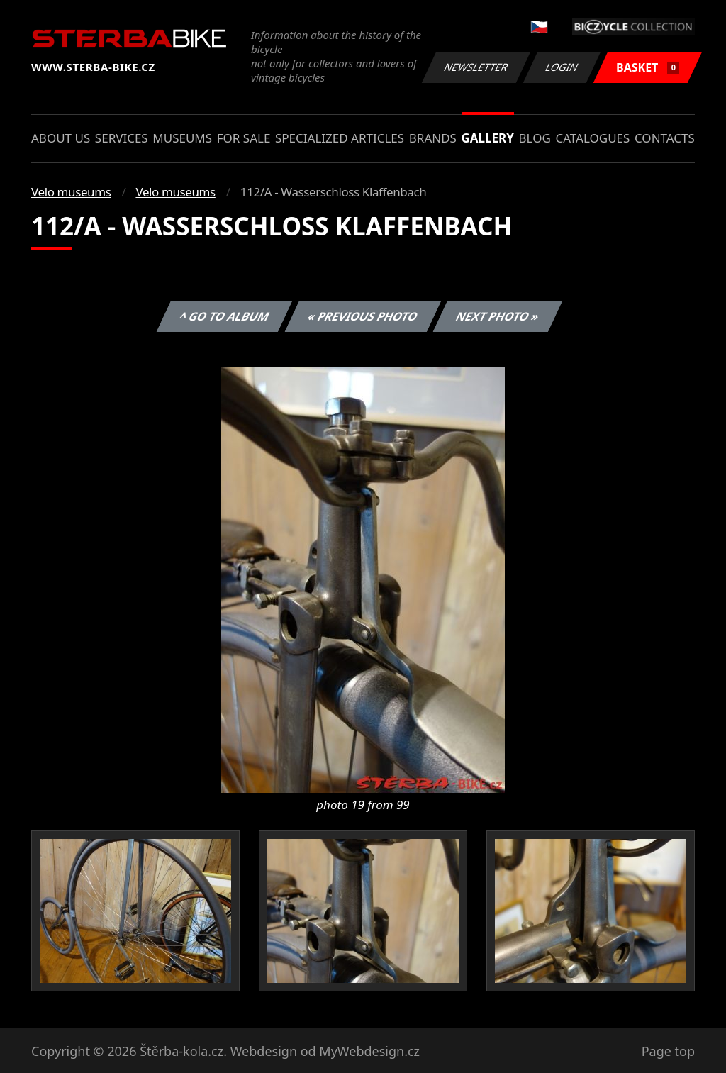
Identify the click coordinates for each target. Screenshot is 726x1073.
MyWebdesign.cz (369, 1051)
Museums (182, 138)
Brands (433, 138)
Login (562, 67)
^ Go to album (224, 316)
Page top (668, 1051)
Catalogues (592, 138)
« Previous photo (363, 316)
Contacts (665, 138)
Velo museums (71, 192)
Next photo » (497, 316)
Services (121, 138)
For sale (244, 138)
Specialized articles (339, 138)
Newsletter (475, 67)
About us (60, 138)
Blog (535, 138)
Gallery (488, 138)
